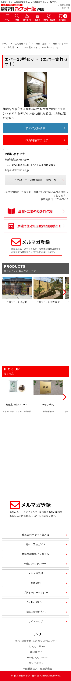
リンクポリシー (37, 663)
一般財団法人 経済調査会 (37, 668)
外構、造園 (41, 43)
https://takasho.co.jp (17, 170)
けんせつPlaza (37, 646)
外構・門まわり (60, 43)
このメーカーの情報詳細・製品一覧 (35, 179)
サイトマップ (35, 621)
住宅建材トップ (22, 43)
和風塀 (11, 47)
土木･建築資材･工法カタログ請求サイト (37, 640)
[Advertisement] (35, 453)
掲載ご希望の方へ (35, 611)
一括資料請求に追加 (35, 140)
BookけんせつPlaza (37, 657)
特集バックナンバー (35, 563)
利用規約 (36, 583)
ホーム (5, 43)
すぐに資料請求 (35, 128)
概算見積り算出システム (35, 554)
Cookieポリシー (35, 602)
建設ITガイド (37, 652)
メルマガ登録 (35, 573)
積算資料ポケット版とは (35, 534)
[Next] (64, 292)
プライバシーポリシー (35, 592)
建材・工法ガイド (35, 544)
